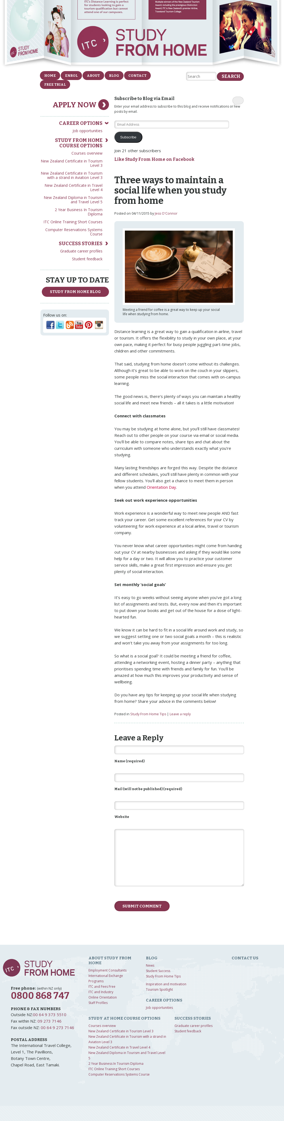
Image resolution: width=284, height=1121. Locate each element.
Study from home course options (78, 143)
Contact (137, 76)
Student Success (158, 971)
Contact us (245, 958)
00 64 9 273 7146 (57, 1027)
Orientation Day (161, 487)
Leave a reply (180, 714)
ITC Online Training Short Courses (72, 221)
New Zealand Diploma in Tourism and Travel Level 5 (73, 199)
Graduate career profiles (81, 251)
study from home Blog (75, 292)
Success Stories (80, 244)
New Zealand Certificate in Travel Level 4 (73, 187)
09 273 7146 (49, 1021)
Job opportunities (87, 130)
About (93, 76)
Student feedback (87, 258)
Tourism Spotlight (159, 989)
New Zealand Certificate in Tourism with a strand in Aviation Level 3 (71, 175)
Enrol (71, 76)
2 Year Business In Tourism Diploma (78, 212)
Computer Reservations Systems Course (73, 232)
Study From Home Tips (148, 714)
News (150, 965)
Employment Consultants (107, 970)
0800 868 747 (40, 995)
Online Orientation (102, 997)
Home (50, 76)
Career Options (80, 123)
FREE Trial (55, 84)
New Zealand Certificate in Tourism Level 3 (71, 163)
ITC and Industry (100, 992)
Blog (114, 76)
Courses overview (86, 153)
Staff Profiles (98, 1002)
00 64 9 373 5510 (49, 1014)
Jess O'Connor (166, 213)
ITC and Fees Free (101, 986)
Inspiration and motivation (166, 984)
